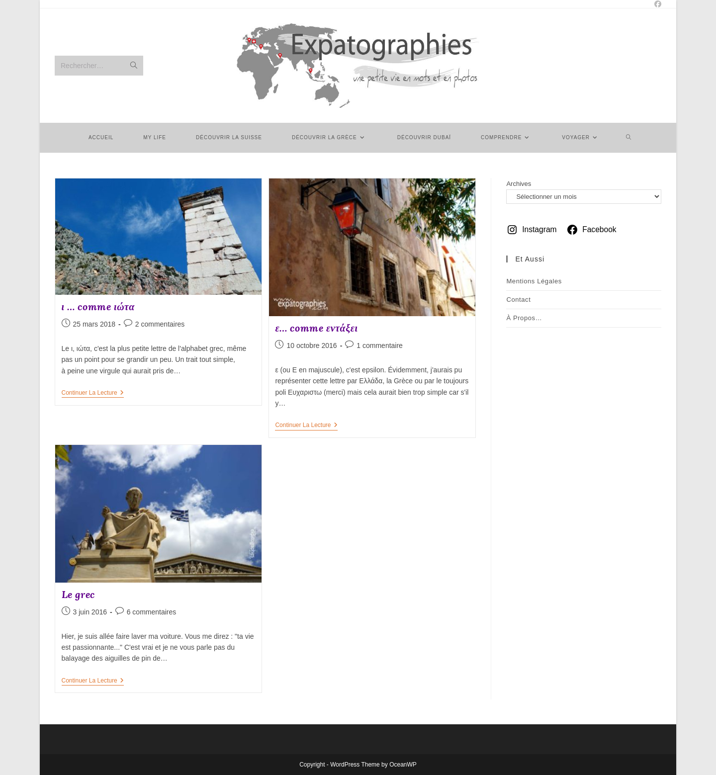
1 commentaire (380, 345)
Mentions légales (534, 281)
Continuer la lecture (93, 393)
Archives (518, 183)
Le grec (78, 594)
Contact (518, 299)
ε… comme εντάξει (316, 328)
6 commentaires (152, 612)
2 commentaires (160, 324)
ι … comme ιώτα (98, 306)
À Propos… (524, 318)
